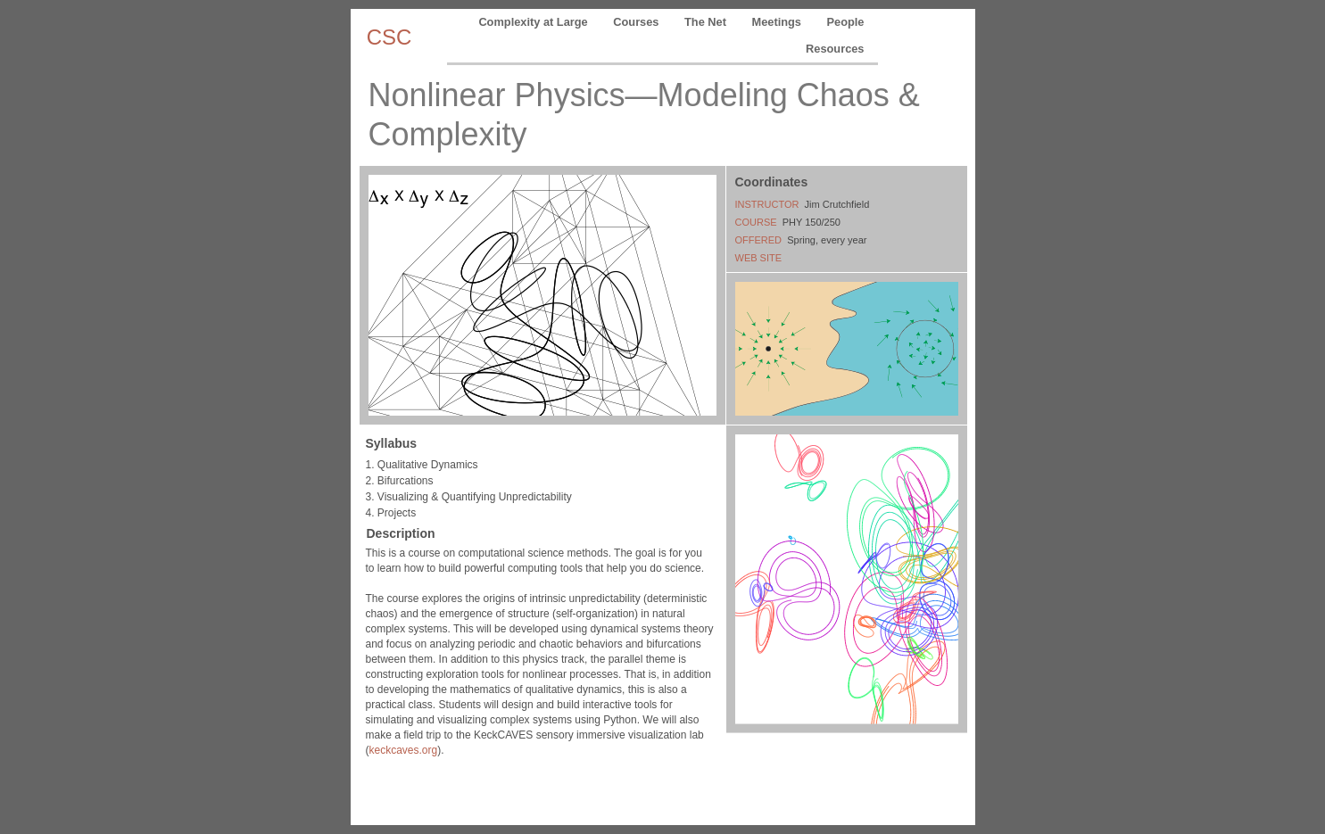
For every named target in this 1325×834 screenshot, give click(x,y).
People (846, 22)
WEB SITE (759, 257)
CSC (389, 37)
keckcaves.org (403, 750)
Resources (835, 48)
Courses (637, 22)
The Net (706, 22)
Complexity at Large (534, 22)
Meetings (778, 22)
